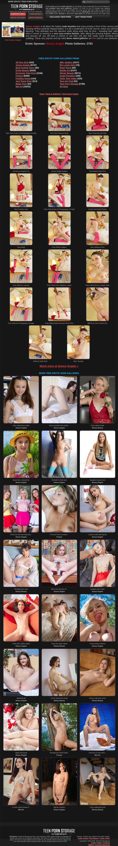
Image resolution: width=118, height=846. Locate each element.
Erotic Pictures (17, 17)
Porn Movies (35, 14)
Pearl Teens (65, 68)
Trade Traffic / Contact (100, 843)
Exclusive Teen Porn (26, 73)
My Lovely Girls (67, 65)
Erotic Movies (35, 17)
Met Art (19, 86)
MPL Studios (66, 62)
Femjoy (19, 76)
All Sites (64, 86)
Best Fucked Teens (25, 68)
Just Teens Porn (24, 81)
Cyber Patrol (83, 838)
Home (42, 94)
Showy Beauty (67, 73)
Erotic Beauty (22, 70)
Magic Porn (21, 84)
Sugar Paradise (67, 76)
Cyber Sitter (105, 838)
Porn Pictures (18, 14)
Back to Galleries (53, 94)
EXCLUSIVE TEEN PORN (60, 17)
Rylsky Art (65, 70)
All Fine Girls (22, 62)
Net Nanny (94, 838)
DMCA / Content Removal (99, 845)
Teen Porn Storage (69, 84)
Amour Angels (23, 65)
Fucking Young (23, 78)
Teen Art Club (66, 81)
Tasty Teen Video (68, 78)
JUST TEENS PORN (83, 17)
